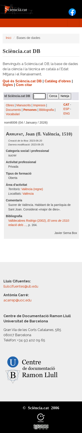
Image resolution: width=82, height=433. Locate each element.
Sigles (8, 85)
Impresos (39, 105)
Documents (13, 109)
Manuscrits (23, 105)
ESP (66, 109)
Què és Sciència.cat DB (22, 81)
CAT (66, 104)
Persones (30, 109)
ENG (66, 113)
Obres (10, 105)
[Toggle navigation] (73, 23)
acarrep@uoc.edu (17, 300)
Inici (8, 38)
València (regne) (32, 189)
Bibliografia (46, 109)
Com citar (24, 85)
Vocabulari (13, 114)
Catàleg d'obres (58, 81)
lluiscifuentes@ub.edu (21, 286)
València (28, 193)
